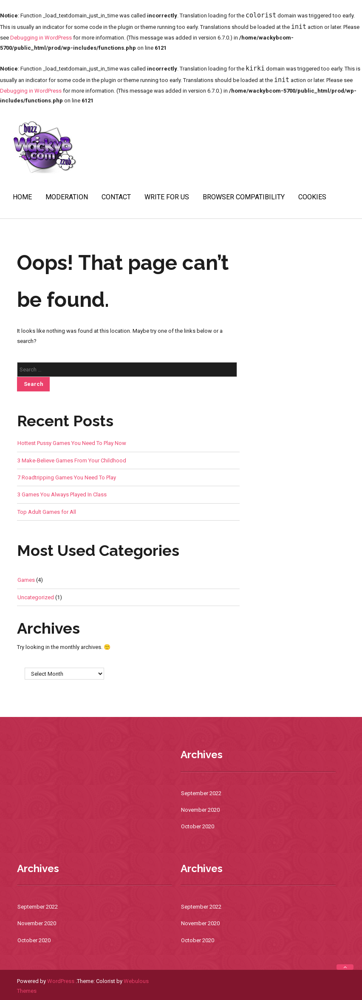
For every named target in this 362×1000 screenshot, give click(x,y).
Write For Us (166, 197)
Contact (116, 197)
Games (26, 580)
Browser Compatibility (244, 197)
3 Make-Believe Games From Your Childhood (71, 460)
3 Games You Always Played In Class (62, 494)
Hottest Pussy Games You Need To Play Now (71, 443)
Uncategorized (35, 597)
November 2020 (200, 810)
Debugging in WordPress (41, 37)
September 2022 (201, 793)
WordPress (60, 981)
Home (22, 197)
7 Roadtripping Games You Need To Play (66, 477)
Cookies (312, 197)
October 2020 (197, 826)
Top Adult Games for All (46, 512)
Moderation (66, 197)
